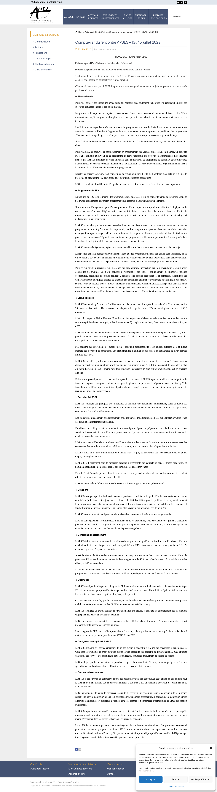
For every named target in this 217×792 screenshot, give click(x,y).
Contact (111, 773)
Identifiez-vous (54, 1)
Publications (41, 52)
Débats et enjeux (44, 58)
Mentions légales (115, 768)
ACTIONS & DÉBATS (93, 17)
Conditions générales (69, 782)
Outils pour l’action (44, 64)
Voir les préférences (201, 779)
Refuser (176, 779)
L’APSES (81, 16)
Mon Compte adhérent (80, 768)
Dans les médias (43, 69)
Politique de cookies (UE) (43, 782)
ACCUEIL (68, 16)
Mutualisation (38, 1)
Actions (99, 49)
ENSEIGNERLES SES (141, 17)
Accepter (150, 779)
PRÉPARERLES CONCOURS (158, 17)
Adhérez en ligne (77, 773)
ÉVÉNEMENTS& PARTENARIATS (110, 17)
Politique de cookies (176, 786)
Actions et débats (110, 49)
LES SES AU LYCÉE (127, 17)
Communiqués (42, 41)
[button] (210, 748)
